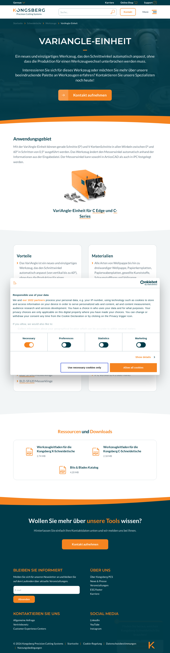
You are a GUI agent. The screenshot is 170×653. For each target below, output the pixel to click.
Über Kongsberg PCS (101, 576)
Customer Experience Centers (29, 628)
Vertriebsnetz (20, 624)
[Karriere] (109, 2)
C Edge (98, 210)
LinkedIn (95, 620)
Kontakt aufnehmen (90, 95)
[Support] (150, 2)
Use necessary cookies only (84, 367)
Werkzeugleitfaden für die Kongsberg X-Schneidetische (56, 449)
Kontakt (128, 11)
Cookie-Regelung (92, 643)
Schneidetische (34, 23)
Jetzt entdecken (143, 640)
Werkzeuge (50, 23)
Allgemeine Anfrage (24, 620)
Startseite (18, 23)
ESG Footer (96, 589)
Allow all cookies (133, 367)
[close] (116, 615)
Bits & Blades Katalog (84, 467)
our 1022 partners (34, 300)
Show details (143, 357)
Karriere (94, 593)
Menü (145, 11)
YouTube (94, 624)
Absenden (24, 599)
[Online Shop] (129, 2)
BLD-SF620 (27, 381)
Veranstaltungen (99, 585)
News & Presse (98, 581)
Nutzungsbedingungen (29, 647)
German (19, 2)
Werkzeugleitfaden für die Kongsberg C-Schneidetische (122, 449)
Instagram (95, 628)
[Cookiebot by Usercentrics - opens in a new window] (142, 282)
